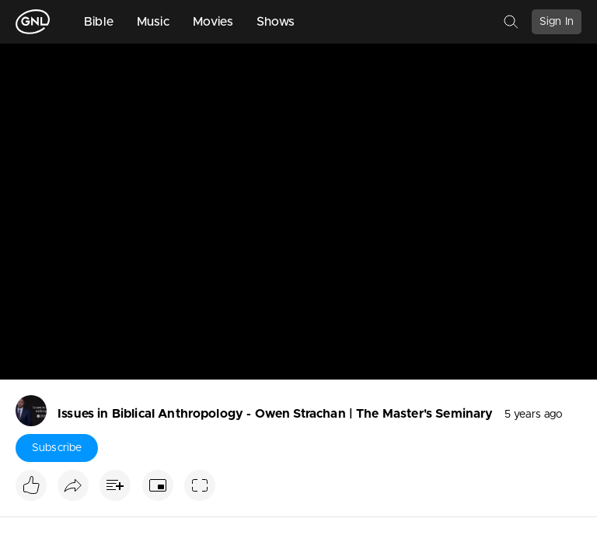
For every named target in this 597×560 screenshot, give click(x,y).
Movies (213, 22)
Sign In (556, 21)
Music (153, 22)
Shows (276, 22)
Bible (98, 22)
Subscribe (57, 448)
